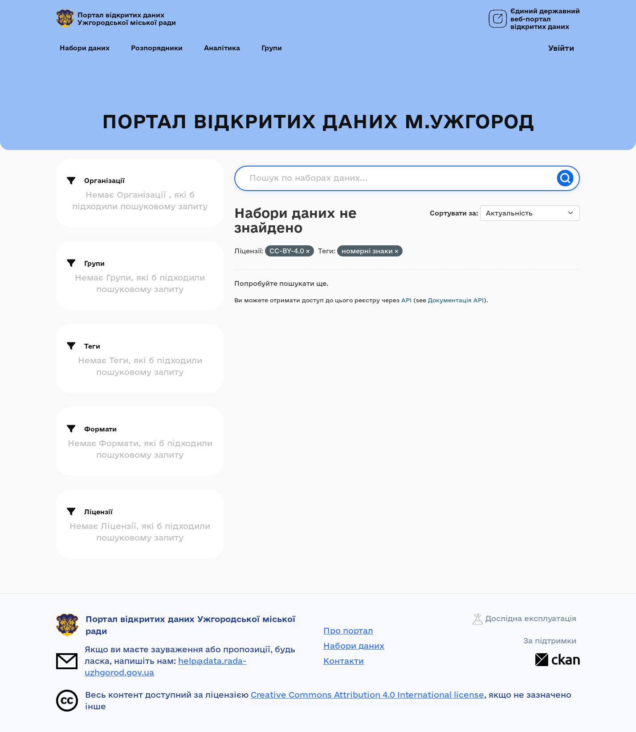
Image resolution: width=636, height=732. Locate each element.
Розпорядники (157, 48)
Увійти (561, 48)
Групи (271, 48)
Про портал (348, 630)
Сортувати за (453, 213)
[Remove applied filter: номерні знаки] (396, 251)
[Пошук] (565, 178)
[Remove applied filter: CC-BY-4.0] (308, 251)
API (406, 300)
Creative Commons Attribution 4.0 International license (367, 694)
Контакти (343, 660)
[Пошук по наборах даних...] (400, 178)
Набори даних (85, 48)
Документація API (456, 300)
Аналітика (222, 48)
